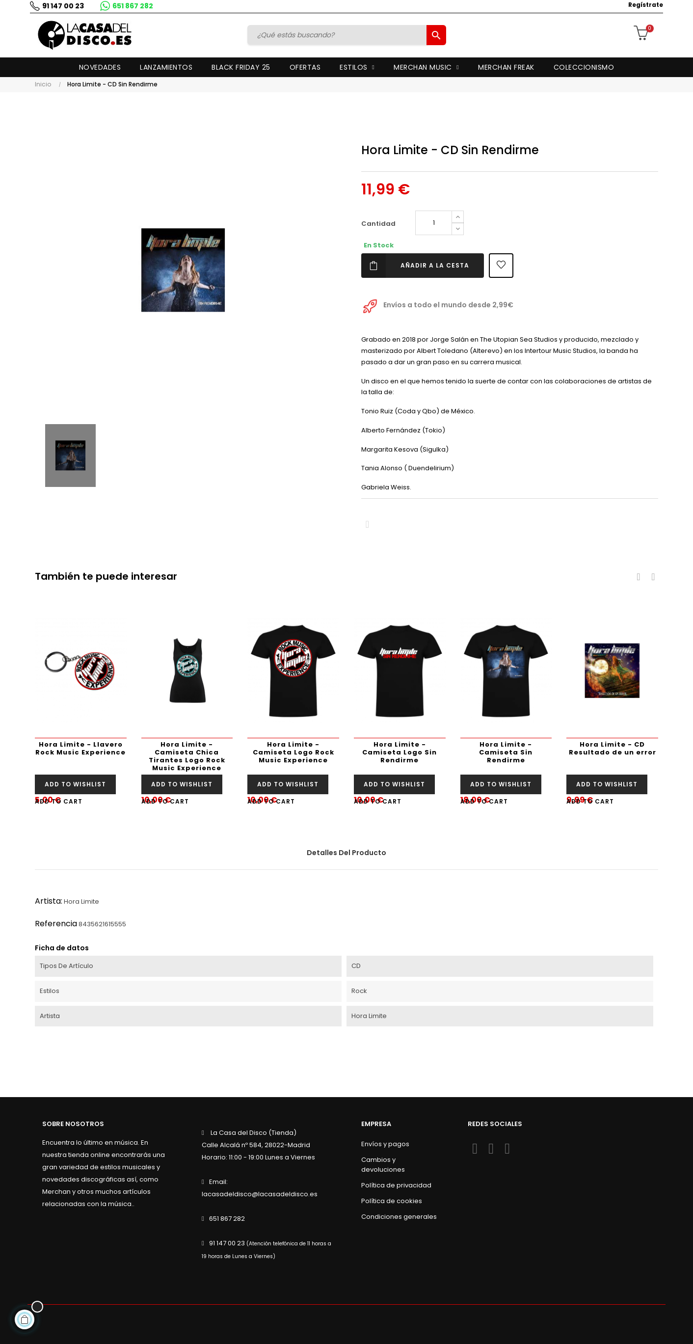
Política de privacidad (396, 1185)
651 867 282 (130, 6)
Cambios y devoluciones (383, 1164)
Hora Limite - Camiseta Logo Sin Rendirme (399, 752)
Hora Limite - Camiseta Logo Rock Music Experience (293, 752)
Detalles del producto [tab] (346, 853)
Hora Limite (81, 901)
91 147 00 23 (60, 6)
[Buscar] (338, 35)
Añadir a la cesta (415, 265)
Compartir (367, 524)
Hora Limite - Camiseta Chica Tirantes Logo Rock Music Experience (187, 756)
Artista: (48, 901)
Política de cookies (391, 1201)
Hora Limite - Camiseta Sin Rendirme (506, 752)
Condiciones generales (399, 1216)
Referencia (56, 923)
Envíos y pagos (385, 1144)
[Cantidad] (433, 223)
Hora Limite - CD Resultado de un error (612, 748)
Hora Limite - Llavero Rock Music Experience (80, 748)
